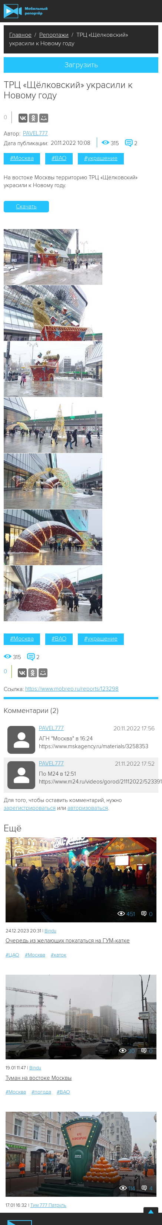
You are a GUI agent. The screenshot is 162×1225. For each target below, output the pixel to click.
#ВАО (59, 158)
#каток (58, 955)
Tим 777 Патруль (48, 1205)
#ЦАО (12, 955)
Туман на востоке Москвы (39, 1078)
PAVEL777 (35, 133)
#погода (41, 1092)
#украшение (101, 158)
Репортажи (54, 35)
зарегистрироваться (30, 808)
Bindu (50, 931)
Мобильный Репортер (25, 11)
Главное (20, 35)
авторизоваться (87, 808)
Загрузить (81, 65)
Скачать (26, 206)
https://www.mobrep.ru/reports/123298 (72, 688)
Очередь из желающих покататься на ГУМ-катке (68, 940)
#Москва (22, 158)
